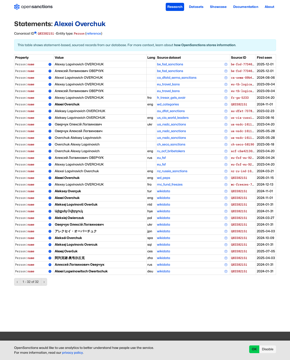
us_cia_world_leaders (173, 118)
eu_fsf (161, 158)
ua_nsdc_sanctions (171, 124)
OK (254, 349)
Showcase (218, 7)
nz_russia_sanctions (172, 171)
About (269, 7)
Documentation (245, 7)
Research (174, 7)
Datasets (196, 7)
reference (93, 33)
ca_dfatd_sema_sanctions (176, 78)
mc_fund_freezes (169, 184)
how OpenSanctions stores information (204, 45)
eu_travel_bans (168, 84)
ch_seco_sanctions (171, 144)
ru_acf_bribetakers (171, 151)
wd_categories (168, 104)
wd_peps (163, 178)
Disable (267, 349)
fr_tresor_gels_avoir (171, 98)
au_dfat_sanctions (171, 111)
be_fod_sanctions (170, 64)
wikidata (163, 191)
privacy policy (72, 353)
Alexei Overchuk (79, 24)
